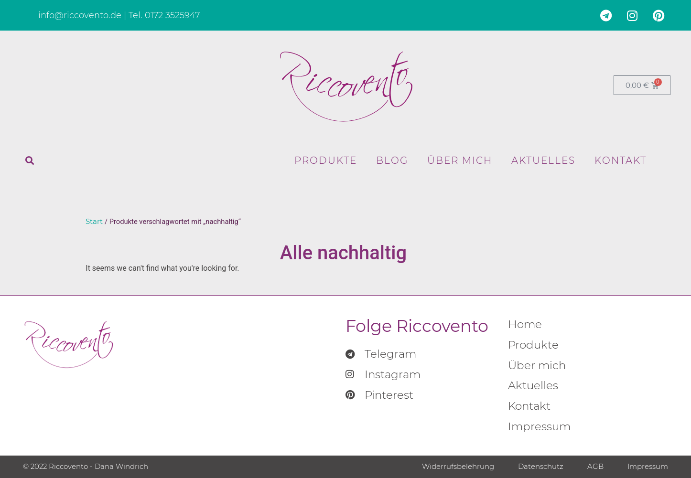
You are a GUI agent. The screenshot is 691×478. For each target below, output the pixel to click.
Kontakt (620, 160)
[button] (29, 160)
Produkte (325, 160)
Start (94, 221)
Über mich (459, 160)
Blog (392, 160)
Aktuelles (543, 160)
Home (525, 324)
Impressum (539, 426)
